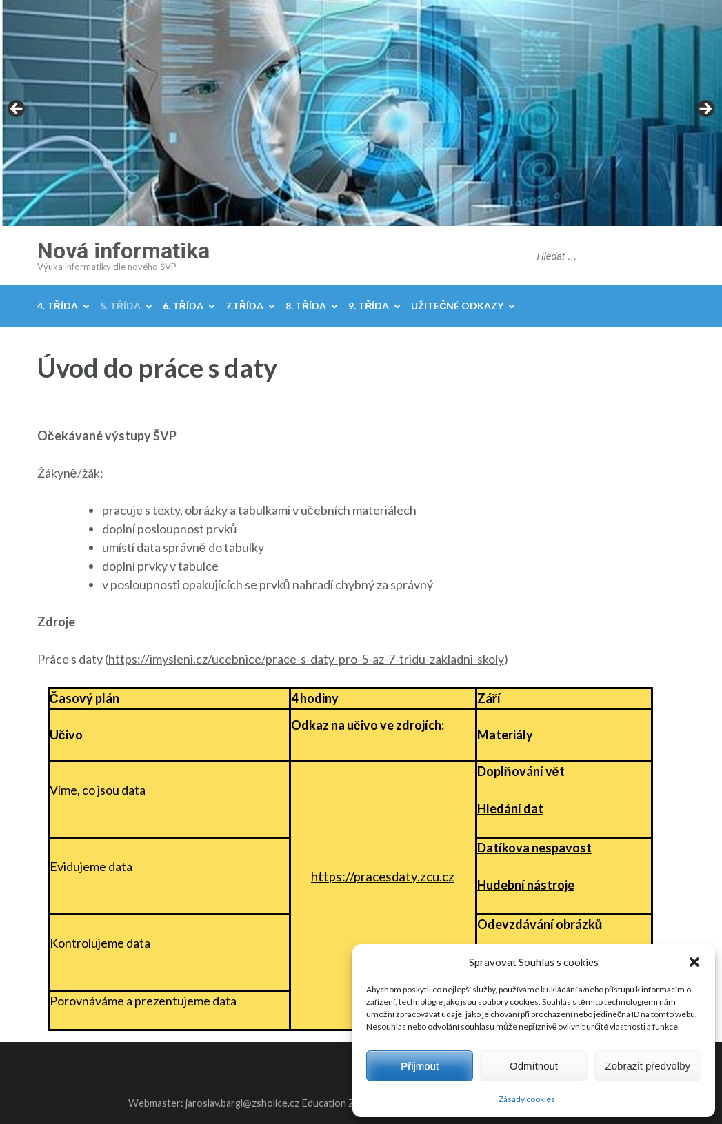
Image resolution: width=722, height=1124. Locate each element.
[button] (694, 962)
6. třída (183, 305)
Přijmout (420, 1066)
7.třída (244, 305)
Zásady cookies (527, 1099)
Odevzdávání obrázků (540, 924)
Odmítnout (534, 1066)
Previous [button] (17, 109)
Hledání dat (510, 808)
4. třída (57, 305)
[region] (361, 113)
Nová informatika (123, 251)
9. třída (368, 305)
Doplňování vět (521, 771)
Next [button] (704, 109)
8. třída (305, 305)
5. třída (120, 305)
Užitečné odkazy (457, 305)
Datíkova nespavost (534, 847)
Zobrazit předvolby (647, 1066)
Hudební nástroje (525, 884)
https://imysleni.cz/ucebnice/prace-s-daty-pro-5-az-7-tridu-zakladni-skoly (306, 658)
